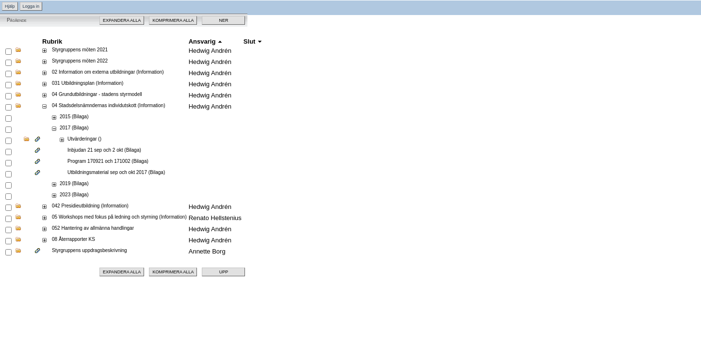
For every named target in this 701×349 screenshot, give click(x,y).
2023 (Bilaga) (74, 194)
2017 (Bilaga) (74, 127)
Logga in (31, 6)
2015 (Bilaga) (74, 116)
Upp (223, 272)
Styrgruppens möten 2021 (80, 49)
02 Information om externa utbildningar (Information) (108, 72)
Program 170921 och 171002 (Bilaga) (107, 161)
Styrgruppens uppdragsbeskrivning (89, 250)
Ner (223, 20)
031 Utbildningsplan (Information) (87, 83)
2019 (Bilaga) (74, 183)
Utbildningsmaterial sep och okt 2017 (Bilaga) (116, 172)
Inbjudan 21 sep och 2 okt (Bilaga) (104, 150)
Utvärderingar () (84, 139)
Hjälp (10, 6)
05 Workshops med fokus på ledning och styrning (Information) (119, 217)
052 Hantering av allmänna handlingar (93, 228)
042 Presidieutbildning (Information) (90, 205)
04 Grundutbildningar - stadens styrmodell (97, 94)
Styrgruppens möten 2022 (80, 60)
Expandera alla (122, 20)
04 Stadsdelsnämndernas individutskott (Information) (108, 105)
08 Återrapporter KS (73, 239)
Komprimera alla (173, 20)
